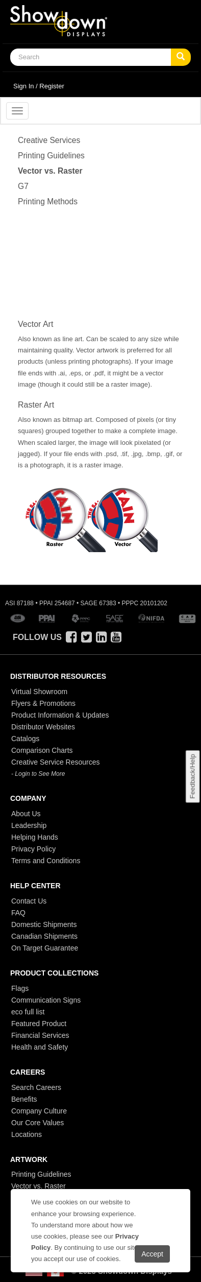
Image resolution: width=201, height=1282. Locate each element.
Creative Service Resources (55, 762)
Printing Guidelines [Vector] (51, 155)
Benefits (24, 1099)
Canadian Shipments (44, 936)
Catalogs (25, 738)
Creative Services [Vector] (49, 140)
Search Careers (36, 1087)
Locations (26, 1134)
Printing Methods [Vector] (48, 201)
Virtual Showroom (39, 691)
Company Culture (39, 1111)
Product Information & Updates (60, 715)
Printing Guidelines (41, 1174)
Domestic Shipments (44, 924)
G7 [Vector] (23, 186)
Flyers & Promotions (43, 703)
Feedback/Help (192, 776)
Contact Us (28, 901)
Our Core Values (37, 1123)
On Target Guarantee (44, 948)
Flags (20, 988)
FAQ (18, 913)
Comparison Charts (42, 750)
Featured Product (38, 1023)
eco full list (27, 1012)
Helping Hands (34, 837)
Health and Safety (39, 1047)
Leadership (28, 825)
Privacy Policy (33, 849)
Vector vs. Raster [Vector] (50, 171)
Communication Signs (46, 1000)
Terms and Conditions (45, 861)
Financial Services (40, 1035)
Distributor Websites (43, 727)
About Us (26, 814)
